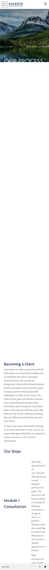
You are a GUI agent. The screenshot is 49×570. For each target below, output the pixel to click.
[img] (24, 31)
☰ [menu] (45, 4)
